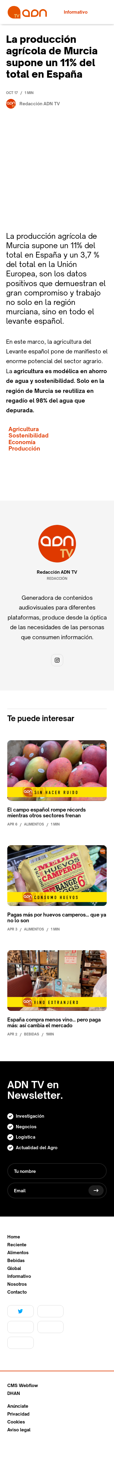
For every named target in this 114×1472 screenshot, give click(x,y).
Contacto (17, 1292)
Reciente (16, 1245)
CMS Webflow (22, 1385)
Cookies (16, 1422)
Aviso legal (18, 1430)
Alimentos (18, 1253)
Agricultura (24, 429)
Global (14, 1268)
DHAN (13, 1393)
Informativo (19, 1276)
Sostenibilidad (29, 435)
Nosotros (17, 1284)
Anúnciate (17, 1406)
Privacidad (18, 1414)
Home (13, 1237)
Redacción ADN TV (57, 572)
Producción (24, 448)
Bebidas (16, 1260)
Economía (22, 442)
